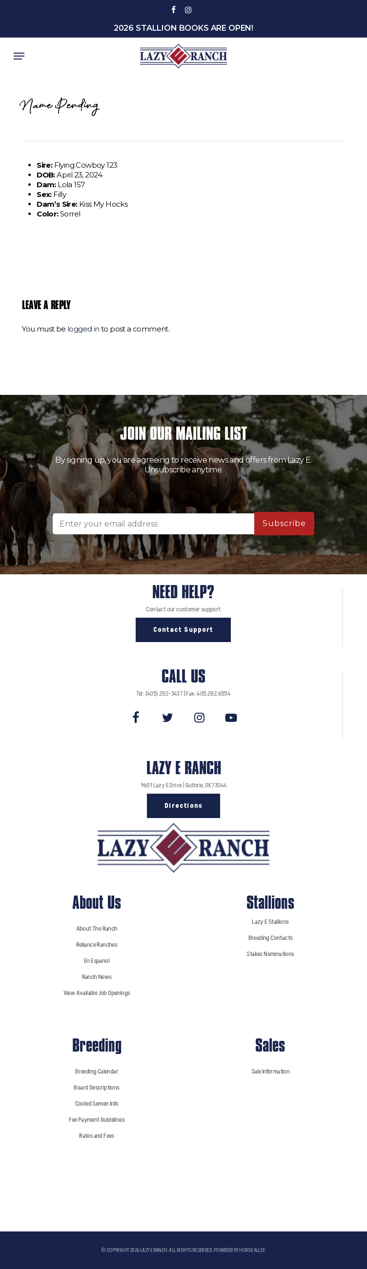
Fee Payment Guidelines (96, 1119)
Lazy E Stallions (270, 921)
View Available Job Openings (96, 992)
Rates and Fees (96, 1135)
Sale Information (270, 1071)
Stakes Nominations (270, 953)
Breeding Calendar (96, 1071)
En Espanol (96, 960)
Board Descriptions (96, 1087)
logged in (83, 328)
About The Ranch (97, 928)
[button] (19, 56)
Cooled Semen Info (97, 1103)
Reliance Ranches (96, 944)
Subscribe (284, 523)
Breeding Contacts (270, 937)
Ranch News (97, 976)
